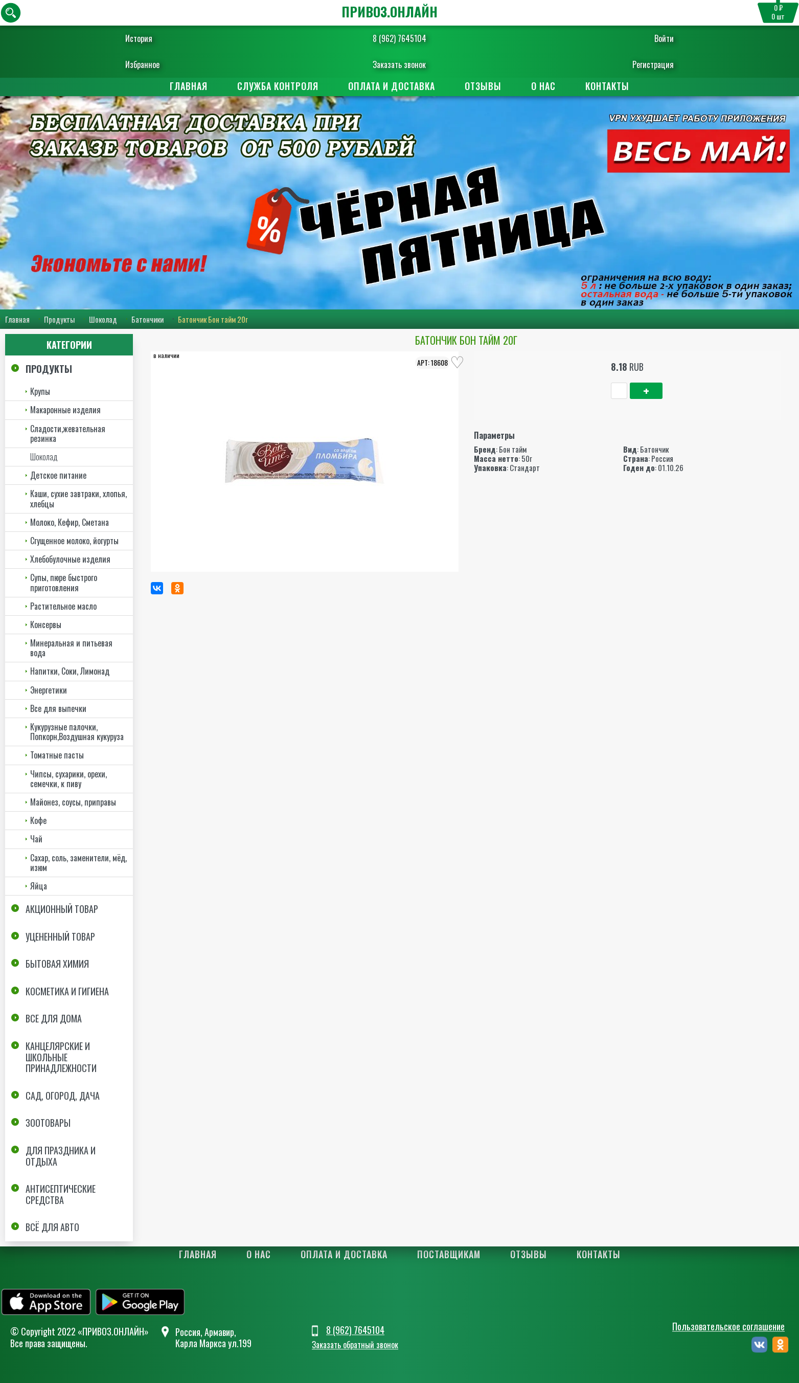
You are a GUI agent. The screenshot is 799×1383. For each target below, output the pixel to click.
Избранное (167, 64)
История (163, 38)
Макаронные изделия (65, 410)
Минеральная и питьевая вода (71, 648)
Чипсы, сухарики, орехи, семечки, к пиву (68, 779)
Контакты (607, 86)
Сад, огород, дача (63, 1095)
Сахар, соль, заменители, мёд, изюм (78, 863)
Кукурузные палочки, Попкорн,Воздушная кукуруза (77, 732)
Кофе (38, 820)
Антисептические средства (61, 1194)
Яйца (38, 886)
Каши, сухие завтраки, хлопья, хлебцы (78, 498)
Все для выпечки (58, 708)
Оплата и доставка (391, 86)
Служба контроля (277, 86)
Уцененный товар (60, 936)
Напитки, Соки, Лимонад (69, 671)
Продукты (59, 319)
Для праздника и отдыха (61, 1156)
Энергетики (48, 690)
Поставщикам (449, 1254)
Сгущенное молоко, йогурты (74, 540)
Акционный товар (62, 909)
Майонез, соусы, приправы (73, 802)
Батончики (147, 319)
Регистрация (628, 64)
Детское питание (58, 475)
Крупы (40, 391)
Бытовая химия (57, 963)
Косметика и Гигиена (67, 991)
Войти (639, 38)
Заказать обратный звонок (355, 1345)
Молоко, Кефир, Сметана (69, 522)
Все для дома (54, 1018)
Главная (189, 86)
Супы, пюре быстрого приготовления (63, 582)
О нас (543, 86)
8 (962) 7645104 (399, 38)
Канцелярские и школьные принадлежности (61, 1057)
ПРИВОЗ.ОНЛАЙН (389, 11)
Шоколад (103, 319)
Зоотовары (48, 1122)
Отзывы (483, 86)
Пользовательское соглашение (728, 1326)
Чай (36, 839)
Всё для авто (52, 1227)
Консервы (45, 624)
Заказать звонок (399, 64)
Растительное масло (63, 606)
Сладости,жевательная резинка (67, 433)
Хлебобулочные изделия (70, 559)
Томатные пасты (57, 755)
